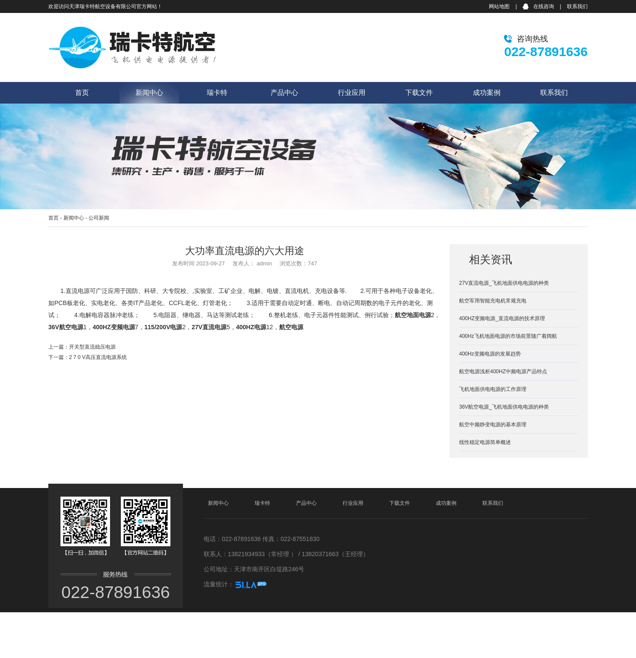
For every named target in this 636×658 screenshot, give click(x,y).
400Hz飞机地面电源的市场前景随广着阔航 (508, 336)
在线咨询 (543, 6)
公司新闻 (98, 218)
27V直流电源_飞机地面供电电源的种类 (504, 283)
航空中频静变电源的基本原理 (492, 425)
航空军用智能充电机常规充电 (492, 301)
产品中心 (284, 92)
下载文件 (419, 92)
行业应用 (351, 92)
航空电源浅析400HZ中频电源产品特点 (503, 371)
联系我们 (577, 6)
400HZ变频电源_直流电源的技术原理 (502, 318)
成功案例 (487, 92)
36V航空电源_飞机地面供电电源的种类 (504, 407)
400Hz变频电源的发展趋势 (490, 354)
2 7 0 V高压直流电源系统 (98, 357)
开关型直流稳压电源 (92, 347)
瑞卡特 (217, 92)
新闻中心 (149, 92)
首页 (82, 92)
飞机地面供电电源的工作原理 (492, 389)
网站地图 (499, 6)
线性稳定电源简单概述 (485, 442)
